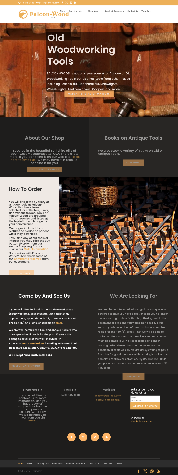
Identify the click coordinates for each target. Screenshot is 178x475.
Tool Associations (32, 343)
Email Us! (153, 359)
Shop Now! (93, 11)
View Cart (145, 11)
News (62, 11)
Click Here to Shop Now (89, 94)
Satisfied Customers (114, 11)
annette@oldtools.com (108, 395)
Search (54, 18)
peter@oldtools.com (108, 399)
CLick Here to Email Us (44, 169)
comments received (27, 259)
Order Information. (36, 249)
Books (143, 150)
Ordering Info (75, 11)
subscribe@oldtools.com (141, 421)
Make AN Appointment (26, 366)
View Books (133, 162)
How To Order (21, 273)
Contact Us (132, 11)
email (58, 323)
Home (53, 11)
